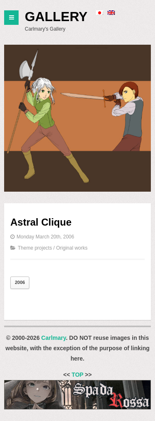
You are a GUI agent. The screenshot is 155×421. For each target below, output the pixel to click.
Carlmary (53, 337)
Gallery (56, 16)
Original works (72, 248)
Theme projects (35, 248)
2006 (20, 282)
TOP (77, 374)
